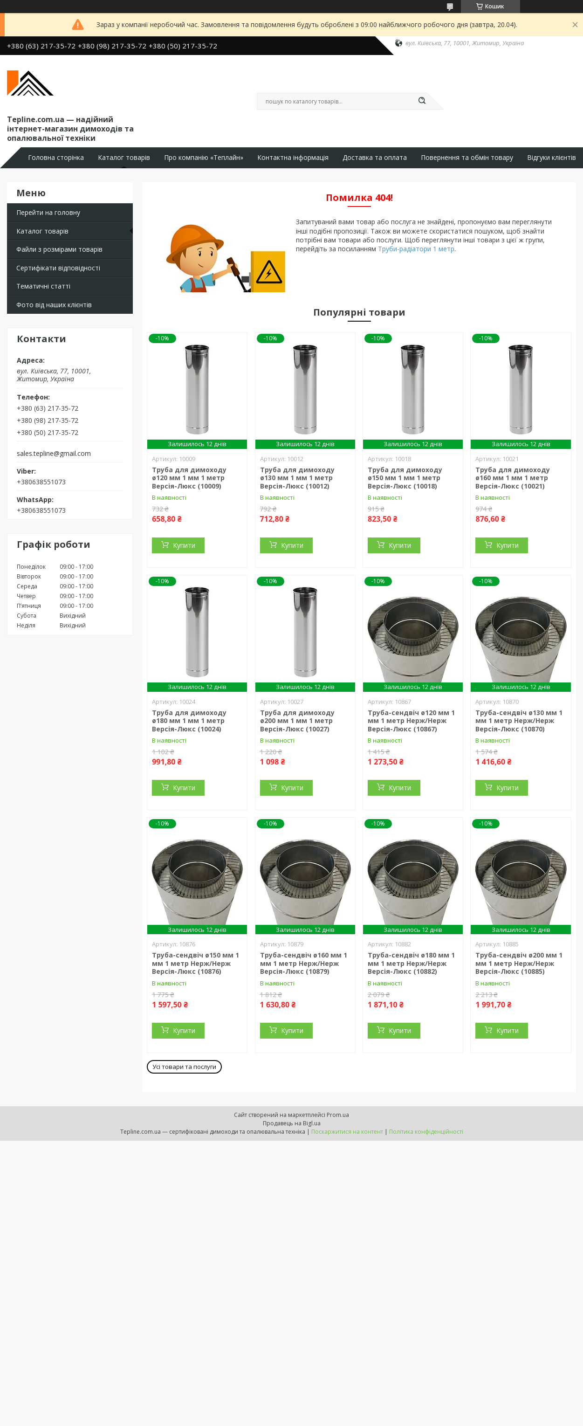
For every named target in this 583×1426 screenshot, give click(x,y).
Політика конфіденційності (426, 1132)
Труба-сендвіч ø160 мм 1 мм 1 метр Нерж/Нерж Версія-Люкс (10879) (303, 963)
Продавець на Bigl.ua (292, 1123)
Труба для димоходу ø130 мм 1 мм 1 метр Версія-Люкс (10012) (297, 477)
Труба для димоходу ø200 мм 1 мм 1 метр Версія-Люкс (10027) (297, 720)
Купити (184, 545)
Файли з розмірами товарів (59, 249)
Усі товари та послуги (184, 1066)
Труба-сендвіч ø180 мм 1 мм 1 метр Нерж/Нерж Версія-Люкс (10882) (411, 963)
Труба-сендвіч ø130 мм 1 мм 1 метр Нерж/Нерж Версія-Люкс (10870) (518, 720)
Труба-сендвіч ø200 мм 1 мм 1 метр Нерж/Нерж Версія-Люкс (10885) (518, 963)
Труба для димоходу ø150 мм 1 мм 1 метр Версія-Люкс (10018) (405, 477)
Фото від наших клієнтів (54, 304)
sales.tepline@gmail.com (54, 453)
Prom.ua (338, 1115)
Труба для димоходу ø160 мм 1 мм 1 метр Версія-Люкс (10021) (512, 477)
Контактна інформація (293, 157)
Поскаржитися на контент (347, 1132)
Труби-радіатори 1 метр (416, 248)
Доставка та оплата (375, 157)
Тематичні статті (43, 286)
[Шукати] (422, 101)
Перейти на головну (48, 212)
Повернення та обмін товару (467, 157)
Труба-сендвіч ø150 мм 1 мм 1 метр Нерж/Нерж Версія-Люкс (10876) (195, 963)
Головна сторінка (56, 157)
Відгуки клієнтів (551, 157)
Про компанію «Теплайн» (203, 157)
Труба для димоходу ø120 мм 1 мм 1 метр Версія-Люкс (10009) (189, 477)
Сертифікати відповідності (58, 267)
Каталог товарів (124, 157)
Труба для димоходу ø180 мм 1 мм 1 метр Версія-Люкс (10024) (189, 720)
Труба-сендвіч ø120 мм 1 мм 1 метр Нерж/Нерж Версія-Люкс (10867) (411, 720)
